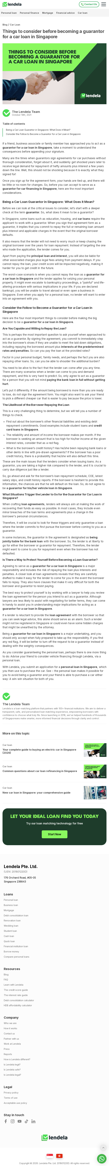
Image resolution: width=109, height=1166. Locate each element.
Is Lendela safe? (12, 1069)
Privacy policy (11, 1092)
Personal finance (30, 12)
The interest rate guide (16, 995)
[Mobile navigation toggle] (103, 4)
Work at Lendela (12, 1044)
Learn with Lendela (13, 985)
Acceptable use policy (15, 1103)
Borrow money (11, 951)
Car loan (82, 12)
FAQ (6, 979)
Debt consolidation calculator (19, 1000)
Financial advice (65, 12)
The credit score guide (16, 990)
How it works (10, 1028)
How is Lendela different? (17, 1059)
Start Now (54, 834)
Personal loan (9, 12)
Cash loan (9, 936)
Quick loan (9, 941)
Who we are (10, 1023)
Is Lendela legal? (12, 1075)
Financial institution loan (16, 946)
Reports (8, 1054)
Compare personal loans (16, 957)
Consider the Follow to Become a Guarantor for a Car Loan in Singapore (43, 134)
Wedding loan (11, 926)
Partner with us (11, 1039)
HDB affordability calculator (18, 1005)
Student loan (10, 931)
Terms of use (10, 1098)
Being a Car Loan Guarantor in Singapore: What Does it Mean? (38, 129)
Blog (5, 24)
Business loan (11, 905)
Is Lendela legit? (12, 1064)
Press (7, 1049)
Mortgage (48, 12)
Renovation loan (12, 920)
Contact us (9, 1033)
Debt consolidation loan (16, 915)
